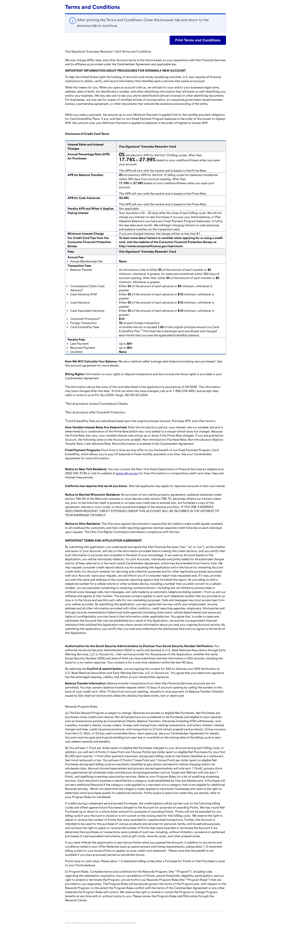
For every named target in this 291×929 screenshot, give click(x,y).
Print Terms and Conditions (198, 40)
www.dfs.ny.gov (127, 473)
